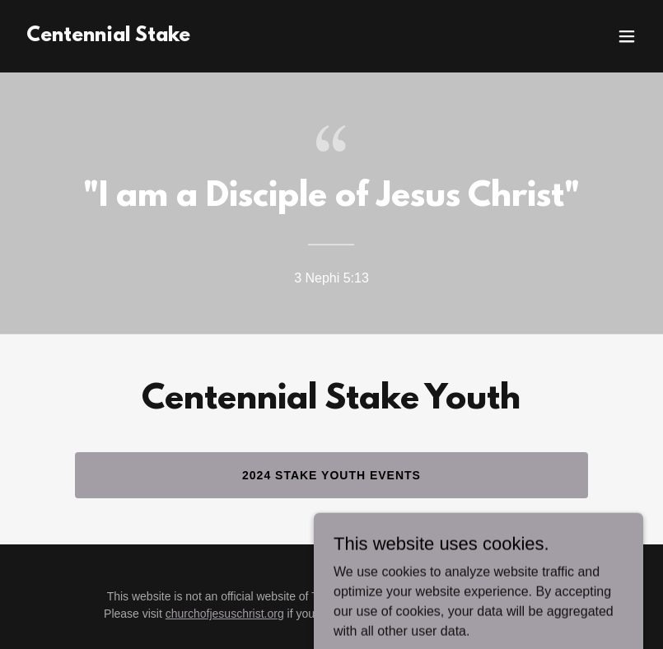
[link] (108, 37)
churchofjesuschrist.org (225, 613)
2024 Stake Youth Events (331, 475)
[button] (626, 36)
